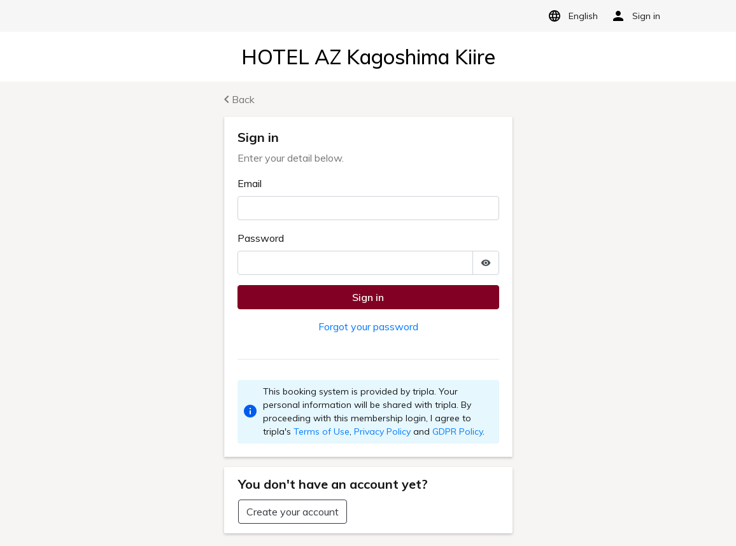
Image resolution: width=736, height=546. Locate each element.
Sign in (368, 297)
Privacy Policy (382, 431)
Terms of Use (322, 431)
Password (260, 238)
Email (249, 183)
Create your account (292, 511)
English (571, 16)
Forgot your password (368, 326)
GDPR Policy (457, 431)
